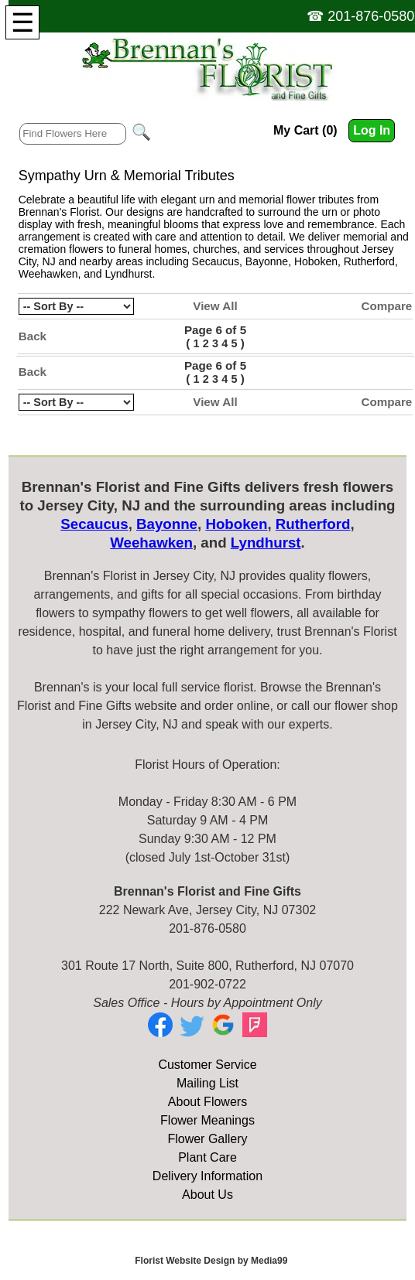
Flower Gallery (207, 1138)
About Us (207, 1194)
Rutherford (369, 261)
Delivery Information (207, 1176)
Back (32, 336)
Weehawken (48, 274)
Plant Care (207, 1157)
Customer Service (207, 1064)
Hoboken (316, 261)
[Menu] (22, 22)
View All (215, 305)
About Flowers (207, 1101)
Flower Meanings (207, 1120)
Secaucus (215, 261)
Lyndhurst (129, 274)
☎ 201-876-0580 (360, 16)
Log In (371, 130)
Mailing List (207, 1083)
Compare (386, 305)
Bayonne (266, 261)
